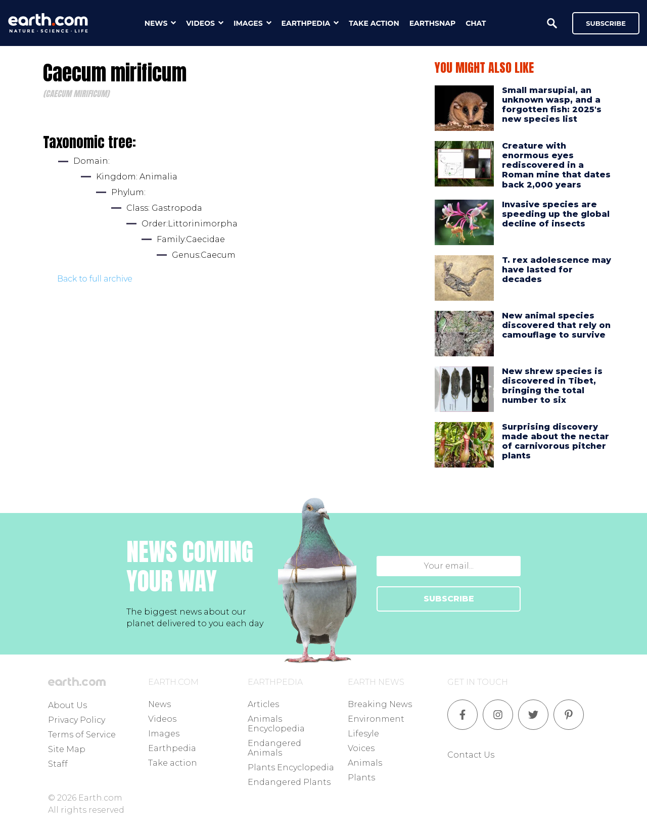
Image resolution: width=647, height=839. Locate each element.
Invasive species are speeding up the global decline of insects (556, 214)
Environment (376, 719)
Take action (172, 763)
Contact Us (470, 755)
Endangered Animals (274, 748)
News (159, 704)
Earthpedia (172, 748)
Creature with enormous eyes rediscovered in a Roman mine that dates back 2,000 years (556, 165)
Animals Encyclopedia (276, 723)
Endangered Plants (289, 782)
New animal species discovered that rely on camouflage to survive (556, 325)
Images (163, 733)
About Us (67, 705)
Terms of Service (82, 734)
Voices (361, 748)
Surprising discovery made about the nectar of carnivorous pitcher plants (555, 441)
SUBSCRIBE (449, 598)
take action (374, 23)
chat (476, 23)
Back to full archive (94, 279)
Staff (58, 764)
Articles (263, 704)
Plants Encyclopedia (291, 767)
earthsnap (432, 23)
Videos (162, 719)
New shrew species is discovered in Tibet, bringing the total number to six (552, 385)
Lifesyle (363, 733)
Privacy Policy (76, 720)
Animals (365, 763)
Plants (361, 777)
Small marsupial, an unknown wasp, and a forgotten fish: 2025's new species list (552, 104)
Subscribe (606, 23)
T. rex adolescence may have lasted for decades (556, 269)
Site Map (66, 749)
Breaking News (380, 704)
